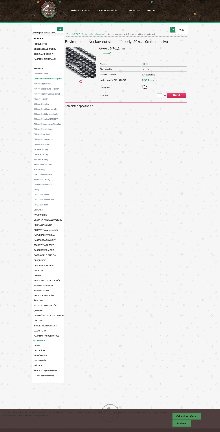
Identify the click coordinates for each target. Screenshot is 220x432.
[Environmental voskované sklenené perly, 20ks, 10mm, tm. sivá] (81, 66)
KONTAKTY (152, 10)
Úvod (68, 34)
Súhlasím (181, 423)
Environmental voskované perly (94, 34)
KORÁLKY (76, 34)
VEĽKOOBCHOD (132, 10)
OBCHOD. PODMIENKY (108, 10)
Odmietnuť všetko (186, 416)
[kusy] (159, 95)
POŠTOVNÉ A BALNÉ (80, 10)
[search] (59, 29)
